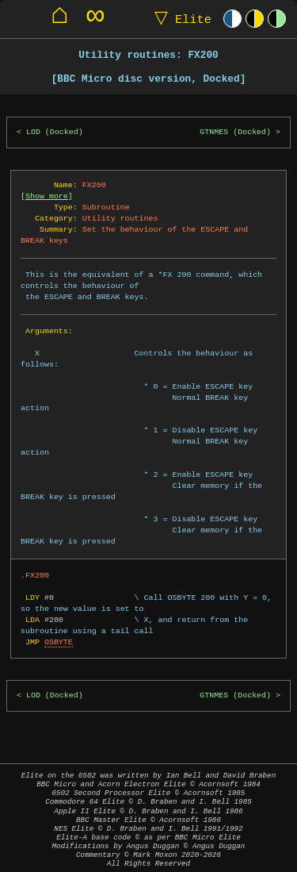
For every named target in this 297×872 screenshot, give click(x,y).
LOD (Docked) (54, 132)
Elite (179, 18)
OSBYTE (58, 641)
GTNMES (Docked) (235, 132)
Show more (46, 196)
